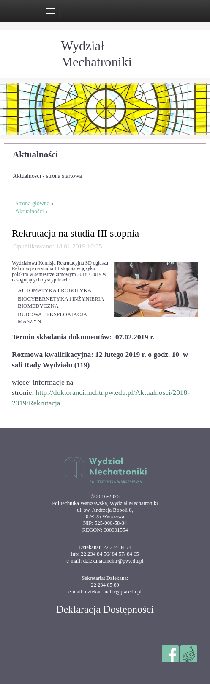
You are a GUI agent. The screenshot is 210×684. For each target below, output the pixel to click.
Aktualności (35, 154)
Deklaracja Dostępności (105, 609)
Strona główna (32, 203)
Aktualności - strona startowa (47, 176)
